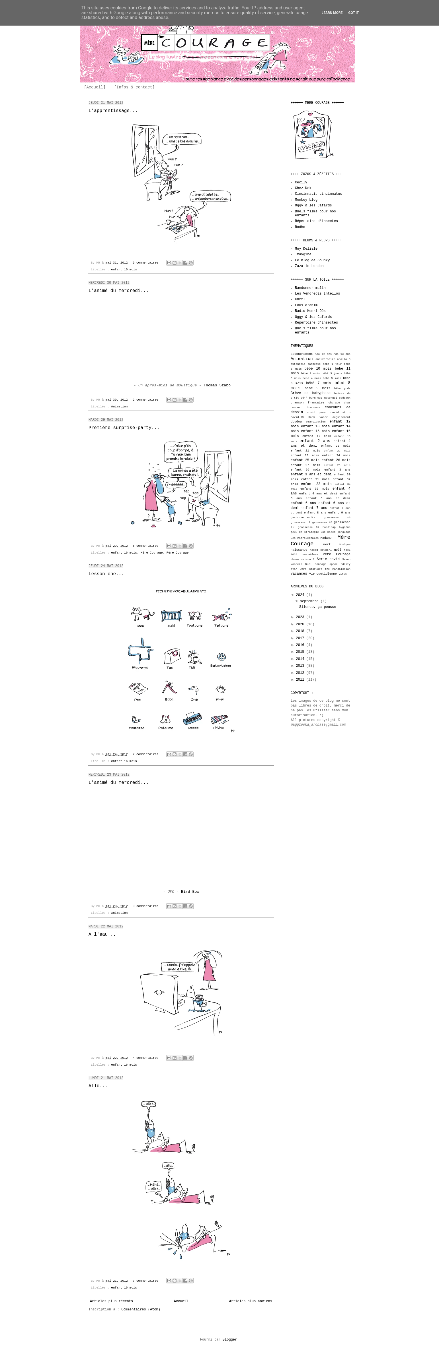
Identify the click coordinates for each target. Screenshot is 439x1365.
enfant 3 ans (337, 469)
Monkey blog (306, 200)
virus (343, 573)
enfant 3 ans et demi (311, 475)
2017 (301, 638)
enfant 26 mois (336, 460)
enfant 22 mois (337, 450)
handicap (329, 527)
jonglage (343, 532)
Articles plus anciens (250, 1301)
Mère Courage (152, 552)
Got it (353, 13)
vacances (299, 574)
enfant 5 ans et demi (328, 498)
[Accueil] (95, 87)
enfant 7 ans (314, 508)
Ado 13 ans (342, 354)
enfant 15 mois (315, 431)
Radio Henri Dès (310, 311)
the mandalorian (337, 569)
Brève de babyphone (311, 393)
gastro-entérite (303, 517)
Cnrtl (300, 299)
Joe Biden (328, 532)
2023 (301, 617)
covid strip (340, 412)
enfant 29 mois (306, 469)
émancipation (316, 421)
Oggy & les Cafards (313, 206)
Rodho (300, 227)
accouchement (302, 354)
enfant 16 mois (124, 269)
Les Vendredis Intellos (317, 294)
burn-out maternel (323, 397)
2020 (301, 624)
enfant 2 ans (314, 441)
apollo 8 (343, 359)
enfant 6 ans (303, 503)
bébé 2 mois (310, 373)
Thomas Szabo (217, 385)
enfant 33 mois (316, 484)
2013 (301, 666)
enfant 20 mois (335, 446)
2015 (301, 652)
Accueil (181, 1301)
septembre (310, 601)
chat (347, 402)
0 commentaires (146, 906)
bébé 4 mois (312, 378)
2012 (301, 673)
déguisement (341, 417)
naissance (299, 550)
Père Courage (178, 552)
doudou (296, 421)
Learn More (332, 13)
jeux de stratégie (305, 532)
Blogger (230, 1340)
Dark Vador (318, 417)
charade (334, 402)
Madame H (328, 538)
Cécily (301, 183)
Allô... (98, 1086)
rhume (295, 559)
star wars (298, 569)
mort (327, 544)
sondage (320, 564)
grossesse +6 (337, 517)
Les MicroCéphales (305, 538)
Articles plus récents (111, 1301)
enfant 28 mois (337, 465)
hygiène (344, 527)
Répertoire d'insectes (316, 221)
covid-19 (297, 417)
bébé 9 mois (318, 388)
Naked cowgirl (321, 550)
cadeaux (344, 397)
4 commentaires (146, 1058)
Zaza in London (309, 266)
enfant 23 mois (305, 455)
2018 (301, 631)
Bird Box (190, 892)
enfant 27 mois (305, 465)
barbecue (314, 364)
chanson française (307, 402)
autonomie (298, 364)
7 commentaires (146, 754)
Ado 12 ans (323, 354)
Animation (119, 406)
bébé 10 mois (318, 369)
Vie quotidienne (323, 573)
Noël (337, 550)
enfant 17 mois (316, 436)
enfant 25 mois (305, 460)
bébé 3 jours (332, 373)
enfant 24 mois (336, 455)
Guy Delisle (306, 249)
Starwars (315, 569)
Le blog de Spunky (312, 260)
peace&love (310, 554)
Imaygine (303, 254)
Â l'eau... (102, 934)
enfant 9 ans (339, 512)
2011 (301, 680)
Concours (313, 407)
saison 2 (308, 559)
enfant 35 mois (314, 488)
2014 (301, 659)
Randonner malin (310, 288)
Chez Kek (303, 188)
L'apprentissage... (113, 110)
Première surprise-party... (124, 427)
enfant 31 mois (315, 479)
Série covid (328, 559)
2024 (301, 595)
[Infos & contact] (134, 87)
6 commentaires (146, 262)
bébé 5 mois (332, 378)
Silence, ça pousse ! (319, 607)
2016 (301, 645)
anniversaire (325, 359)
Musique (344, 544)
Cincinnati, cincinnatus (318, 194)
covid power (317, 412)
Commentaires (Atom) (140, 1310)
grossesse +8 (322, 522)
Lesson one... (106, 574)
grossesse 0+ (308, 527)
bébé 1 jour (332, 364)
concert (296, 407)
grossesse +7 (301, 522)
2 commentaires (146, 399)
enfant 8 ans (315, 512)
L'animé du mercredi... (119, 290)
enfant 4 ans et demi (318, 493)
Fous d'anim (306, 305)
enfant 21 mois (305, 450)
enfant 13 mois (315, 426)
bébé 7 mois (318, 383)
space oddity (339, 564)
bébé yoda (342, 388)
